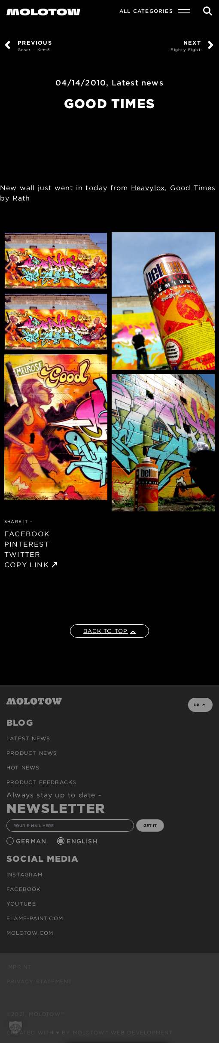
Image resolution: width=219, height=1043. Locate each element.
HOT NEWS (23, 767)
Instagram (24, 874)
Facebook (23, 889)
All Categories (146, 11)
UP (199, 704)
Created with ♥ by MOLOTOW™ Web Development (89, 1032)
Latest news (138, 82)
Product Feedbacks (41, 782)
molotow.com (29, 933)
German (32, 841)
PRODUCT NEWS (31, 753)
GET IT (150, 825)
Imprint (18, 967)
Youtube (21, 903)
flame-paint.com (34, 918)
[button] (15, 1027)
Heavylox (148, 188)
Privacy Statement (39, 981)
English (83, 841)
